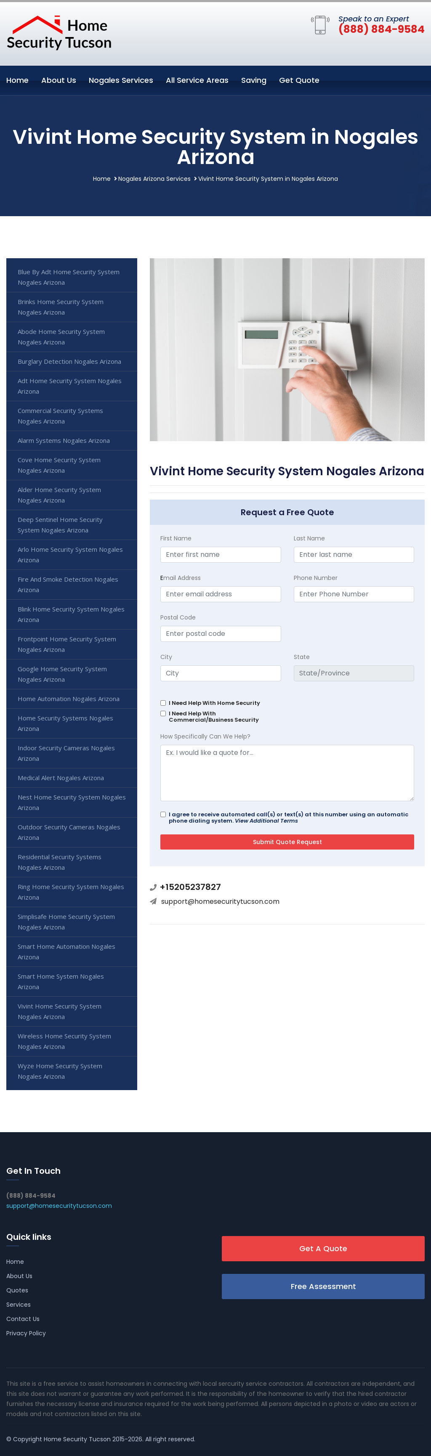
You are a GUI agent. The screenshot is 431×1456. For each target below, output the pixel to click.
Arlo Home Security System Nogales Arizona (70, 554)
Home (17, 80)
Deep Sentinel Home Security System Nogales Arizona (60, 524)
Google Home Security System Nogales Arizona (62, 673)
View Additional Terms (266, 821)
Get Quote (299, 80)
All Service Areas (197, 80)
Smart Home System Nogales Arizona (61, 981)
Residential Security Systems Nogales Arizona (59, 861)
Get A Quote (323, 1248)
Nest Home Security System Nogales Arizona (72, 802)
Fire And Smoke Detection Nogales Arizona (68, 584)
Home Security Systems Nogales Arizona (65, 723)
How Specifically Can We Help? (205, 736)
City (166, 657)
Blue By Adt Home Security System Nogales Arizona (69, 276)
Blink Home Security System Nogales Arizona (71, 614)
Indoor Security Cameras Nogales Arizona (66, 753)
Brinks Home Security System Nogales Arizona (61, 306)
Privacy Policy (26, 1333)
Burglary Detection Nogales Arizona (69, 361)
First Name (176, 538)
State (302, 657)
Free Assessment (323, 1286)
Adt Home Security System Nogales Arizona (70, 385)
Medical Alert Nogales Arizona (61, 777)
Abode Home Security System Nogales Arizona (61, 336)
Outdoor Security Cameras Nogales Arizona (69, 832)
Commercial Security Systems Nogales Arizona (60, 415)
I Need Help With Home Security (214, 703)
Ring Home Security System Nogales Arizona (71, 891)
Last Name (309, 538)
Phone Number (316, 578)
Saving (253, 80)
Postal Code (178, 617)
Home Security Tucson (77, 1439)
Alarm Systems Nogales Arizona (64, 440)
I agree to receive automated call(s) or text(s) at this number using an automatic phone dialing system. (288, 817)
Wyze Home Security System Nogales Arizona (60, 1071)
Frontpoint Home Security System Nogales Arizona (67, 644)
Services (18, 1304)
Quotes (17, 1290)
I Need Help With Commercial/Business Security (214, 716)
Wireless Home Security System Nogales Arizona (64, 1041)
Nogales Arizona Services (154, 179)
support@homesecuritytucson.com (220, 901)
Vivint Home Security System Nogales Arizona (59, 1011)
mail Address (180, 578)
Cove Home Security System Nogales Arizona (59, 464)
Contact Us (23, 1319)
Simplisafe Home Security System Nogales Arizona (66, 921)
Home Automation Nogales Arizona (69, 698)
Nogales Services (121, 80)
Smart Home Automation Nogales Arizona (66, 951)
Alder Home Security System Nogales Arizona (59, 494)
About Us (58, 80)
